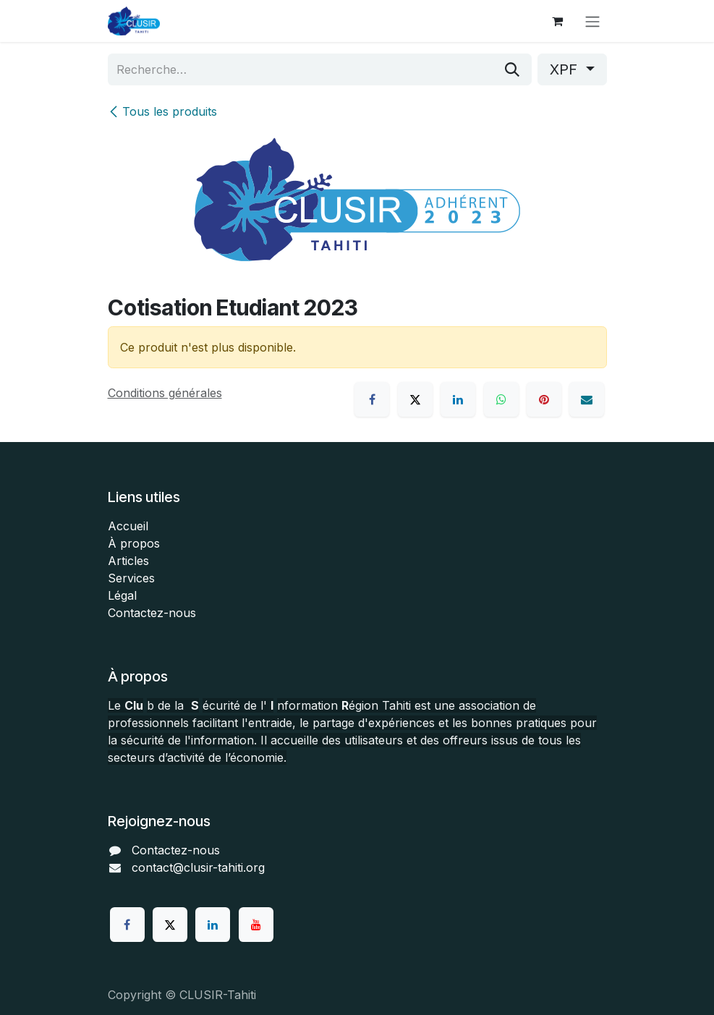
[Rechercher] (512, 69)
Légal (122, 595)
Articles (128, 560)
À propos (134, 543)
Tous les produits (162, 111)
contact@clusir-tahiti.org (198, 867)
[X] (415, 399)
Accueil (128, 526)
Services (131, 578)
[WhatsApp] (501, 399)
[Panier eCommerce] (557, 21)
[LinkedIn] (458, 399)
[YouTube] (256, 924)
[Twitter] (170, 924)
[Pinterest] (544, 399)
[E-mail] (586, 399)
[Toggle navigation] (592, 21)
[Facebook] (371, 399)
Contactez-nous (152, 613)
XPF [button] (566, 69)
